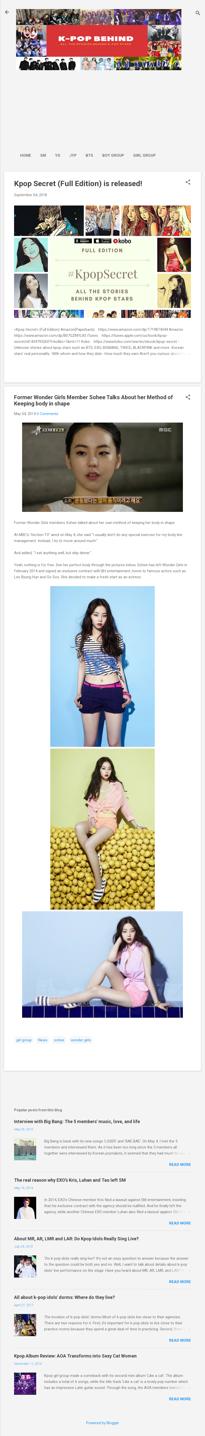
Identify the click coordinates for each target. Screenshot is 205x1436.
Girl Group (144, 155)
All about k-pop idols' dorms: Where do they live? (64, 1297)
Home (25, 155)
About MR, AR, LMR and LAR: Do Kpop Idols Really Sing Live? (76, 1238)
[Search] (198, 13)
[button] (188, 182)
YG (57, 155)
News (42, 1040)
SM (43, 155)
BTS (89, 155)
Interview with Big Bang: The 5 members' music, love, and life (77, 1121)
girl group (24, 1040)
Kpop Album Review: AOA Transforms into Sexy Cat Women (75, 1356)
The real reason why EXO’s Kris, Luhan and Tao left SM (70, 1180)
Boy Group (113, 155)
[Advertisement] (88, 109)
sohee (59, 1040)
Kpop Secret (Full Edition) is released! (78, 183)
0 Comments (47, 414)
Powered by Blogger (102, 1423)
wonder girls (81, 1040)
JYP (73, 155)
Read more (180, 1164)
